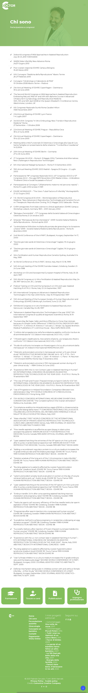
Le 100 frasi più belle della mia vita (52, 655)
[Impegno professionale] (77, 592)
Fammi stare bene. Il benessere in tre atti (53, 666)
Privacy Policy (37, 681)
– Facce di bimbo (53, 640)
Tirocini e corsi (33, 598)
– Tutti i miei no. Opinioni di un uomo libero (52, 635)
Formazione (11, 598)
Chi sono (33, 619)
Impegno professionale (77, 598)
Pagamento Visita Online (35, 637)
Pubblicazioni (55, 598)
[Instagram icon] (46, 687)
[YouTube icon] (44, 687)
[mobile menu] (84, 5)
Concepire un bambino (35, 630)
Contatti (32, 634)
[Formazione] (11, 593)
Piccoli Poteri (51, 631)
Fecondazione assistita (35, 622)
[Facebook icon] (42, 687)
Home (31, 616)
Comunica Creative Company (47, 683)
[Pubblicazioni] (55, 593)
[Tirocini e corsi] (33, 593)
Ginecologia (34, 626)
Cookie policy (51, 681)
